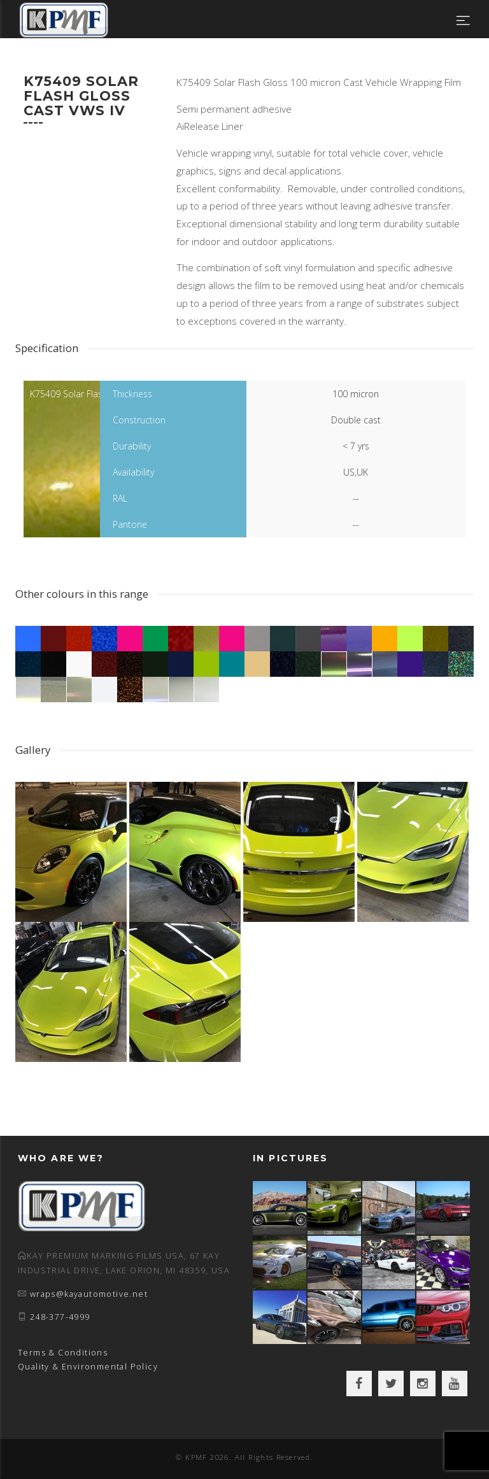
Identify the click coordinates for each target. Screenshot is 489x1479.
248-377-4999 (60, 1317)
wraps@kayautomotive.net (89, 1294)
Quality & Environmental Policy (88, 1366)
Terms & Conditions (63, 1352)
